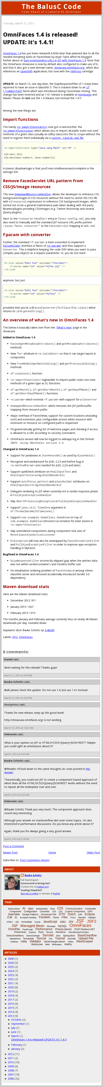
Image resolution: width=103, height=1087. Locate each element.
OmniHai (14, 929)
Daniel (8, 659)
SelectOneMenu (15, 935)
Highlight (92, 918)
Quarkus (32, 932)
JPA (71, 921)
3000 (11, 958)
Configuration (30, 911)
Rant (40, 932)
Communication (74, 908)
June (13, 1032)
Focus (72, 918)
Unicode (72, 938)
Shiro (58, 936)
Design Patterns (30, 914)
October (16, 1019)
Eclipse (90, 914)
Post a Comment (13, 846)
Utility (24, 941)
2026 (11, 962)
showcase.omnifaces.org (69, 67)
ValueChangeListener (54, 941)
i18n (17, 922)
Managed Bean (32, 926)
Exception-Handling (28, 918)
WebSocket (37, 944)
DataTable (14, 914)
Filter (65, 917)
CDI (60, 908)
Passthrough (27, 929)
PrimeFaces (20, 932)
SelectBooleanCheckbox (78, 932)
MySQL (62, 926)
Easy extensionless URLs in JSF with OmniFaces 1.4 (55, 60)
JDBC (63, 921)
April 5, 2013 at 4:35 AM (16, 754)
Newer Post (10, 852)
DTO (62, 914)
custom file (67, 138)
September (18, 1023)
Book (52, 909)
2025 (11, 967)
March (15, 1036)
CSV (61, 912)
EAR (80, 915)
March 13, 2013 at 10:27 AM (18, 728)
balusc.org (43, 886)
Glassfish (82, 918)
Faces (56, 917)
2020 (11, 987)
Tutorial (60, 938)
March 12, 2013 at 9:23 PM (18, 698)
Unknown (10, 734)
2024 (11, 971)
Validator (35, 941)
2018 (11, 995)
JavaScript (50, 921)
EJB (9, 917)
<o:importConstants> (32, 127)
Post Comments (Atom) (34, 860)
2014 (11, 1012)
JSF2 (15, 637)
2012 (11, 1054)
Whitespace (57, 944)
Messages (51, 926)
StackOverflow (87, 935)
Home (52, 852)
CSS (54, 912)
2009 (11, 1066)
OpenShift (26, 71)
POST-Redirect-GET (84, 929)
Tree (50, 939)
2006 (11, 1078)
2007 (11, 1074)
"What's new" (64, 327)
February (16, 1044)
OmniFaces (26, 637)
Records (49, 932)
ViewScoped (84, 941)
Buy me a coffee (29, 893)
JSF (80, 921)
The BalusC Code (52, 6)
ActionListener (14, 909)
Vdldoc (71, 942)
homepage (85, 94)
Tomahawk (28, 938)
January (15, 1049)
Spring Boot (69, 935)
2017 (11, 999)
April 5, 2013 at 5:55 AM (16, 794)
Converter (45, 911)
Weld (47, 944)
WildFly (68, 944)
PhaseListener (63, 929)
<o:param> (54, 245)
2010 (11, 1062)
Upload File (85, 938)
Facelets (44, 917)
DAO (90, 911)
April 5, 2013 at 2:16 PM (16, 839)
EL (16, 917)
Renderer (61, 932)
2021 (11, 983)
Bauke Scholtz (14, 682)
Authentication (42, 909)
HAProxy (75, 71)
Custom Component (75, 911)
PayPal (56, 893)
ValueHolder (12, 245)
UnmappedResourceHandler (33, 194)
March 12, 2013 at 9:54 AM (18, 675)
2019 (11, 991)
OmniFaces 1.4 (12, 53)
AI (24, 908)
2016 (11, 1003)
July (13, 1028)
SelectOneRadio (33, 936)
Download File (48, 914)
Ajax (30, 908)
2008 (11, 1070)
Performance (44, 929)
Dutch (72, 914)
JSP (15, 926)
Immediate (26, 922)
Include (37, 922)
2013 (11, 1016)
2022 (11, 979)
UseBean (14, 942)
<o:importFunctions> (18, 130)
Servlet (48, 935)
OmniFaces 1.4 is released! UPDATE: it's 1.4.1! (39, 1039)
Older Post (93, 852)
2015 (11, 1007)
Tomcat (41, 938)
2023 (11, 975)
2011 (11, 1058)
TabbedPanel (15, 939)
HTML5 (10, 922)
